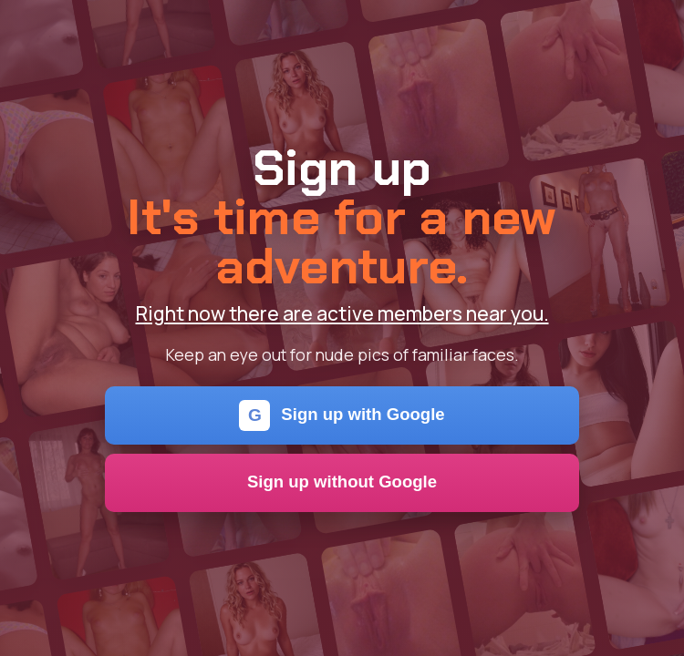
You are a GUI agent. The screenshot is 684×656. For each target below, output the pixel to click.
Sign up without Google (342, 481)
